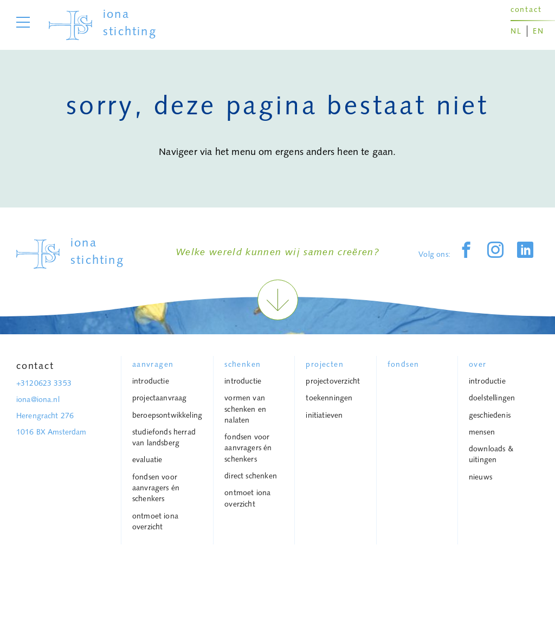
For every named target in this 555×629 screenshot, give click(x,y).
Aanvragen (153, 364)
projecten (325, 364)
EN (538, 31)
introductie (487, 381)
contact (526, 9)
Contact (35, 366)
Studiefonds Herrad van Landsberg (164, 437)
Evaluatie (147, 459)
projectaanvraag (159, 398)
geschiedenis (490, 415)
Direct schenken (250, 476)
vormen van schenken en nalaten (245, 409)
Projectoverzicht (333, 381)
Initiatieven (324, 415)
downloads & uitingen (491, 454)
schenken (242, 364)
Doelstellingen (492, 398)
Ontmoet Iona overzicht (155, 521)
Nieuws (480, 477)
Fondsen (404, 364)
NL (516, 31)
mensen (482, 432)
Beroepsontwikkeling (167, 415)
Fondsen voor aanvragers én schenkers (155, 488)
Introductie (150, 381)
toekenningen (329, 398)
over (478, 364)
